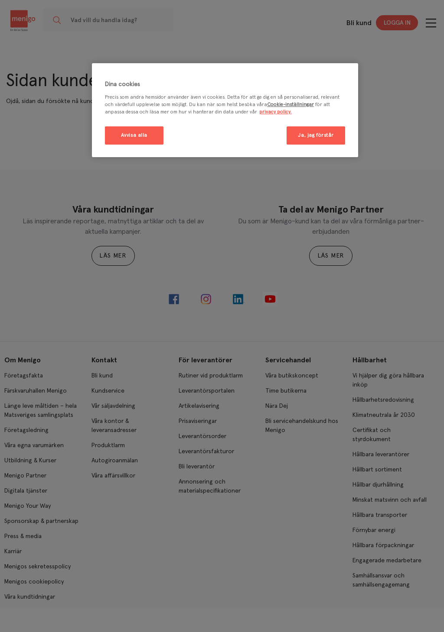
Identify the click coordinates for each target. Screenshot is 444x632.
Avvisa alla (134, 135)
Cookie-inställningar (290, 104)
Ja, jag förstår (316, 135)
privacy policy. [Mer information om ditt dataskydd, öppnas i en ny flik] (275, 112)
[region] (225, 110)
